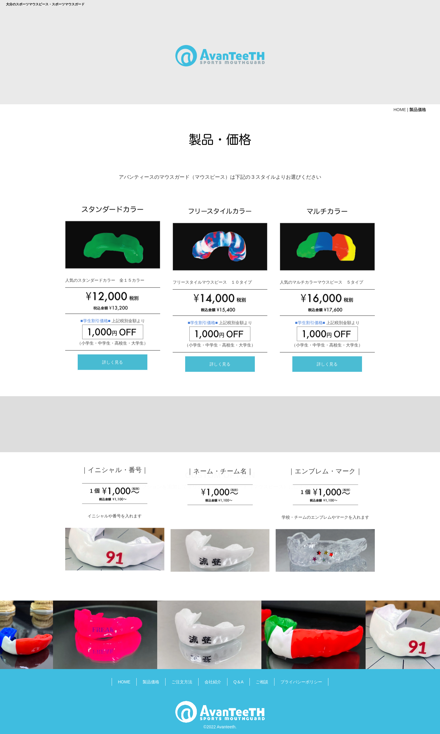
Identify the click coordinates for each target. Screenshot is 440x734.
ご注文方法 (181, 680)
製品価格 (151, 680)
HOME (400, 108)
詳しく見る (112, 533)
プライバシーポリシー (301, 680)
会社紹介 (213, 680)
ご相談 (262, 680)
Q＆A (238, 680)
